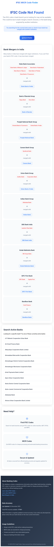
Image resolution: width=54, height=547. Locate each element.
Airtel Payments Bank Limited (14, 372)
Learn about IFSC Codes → (9, 491)
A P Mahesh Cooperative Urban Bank (16, 338)
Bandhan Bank (27, 317)
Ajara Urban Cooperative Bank (14, 378)
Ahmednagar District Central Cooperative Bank (19, 361)
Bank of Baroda (27, 112)
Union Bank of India (27, 189)
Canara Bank (27, 163)
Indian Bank (27, 215)
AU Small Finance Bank (12, 344)
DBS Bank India (27, 240)
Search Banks (27, 38)
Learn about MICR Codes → (9, 493)
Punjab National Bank (27, 138)
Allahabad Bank (10, 395)
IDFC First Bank (27, 292)
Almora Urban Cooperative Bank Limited (17, 400)
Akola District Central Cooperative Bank (17, 383)
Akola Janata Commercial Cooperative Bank (18, 389)
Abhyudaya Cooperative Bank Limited (16, 350)
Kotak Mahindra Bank (27, 266)
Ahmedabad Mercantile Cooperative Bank (18, 355)
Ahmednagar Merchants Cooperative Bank (18, 366)
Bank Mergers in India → (9, 495)
